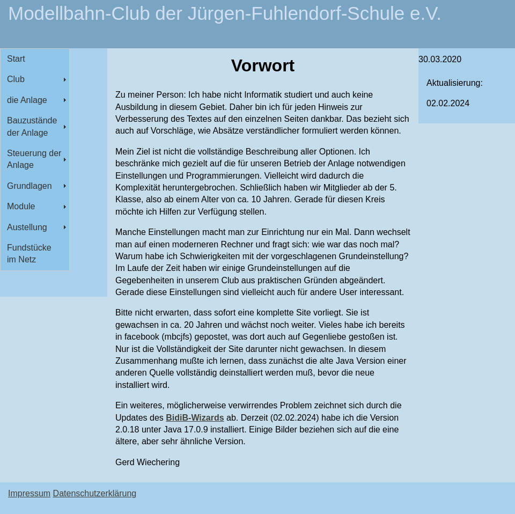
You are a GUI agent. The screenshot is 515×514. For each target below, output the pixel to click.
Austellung (27, 227)
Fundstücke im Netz (29, 253)
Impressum (29, 493)
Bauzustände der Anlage (32, 126)
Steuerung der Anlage (34, 159)
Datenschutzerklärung (95, 493)
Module (21, 206)
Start (16, 58)
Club (16, 79)
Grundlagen (29, 185)
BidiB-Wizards (195, 417)
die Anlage (27, 100)
